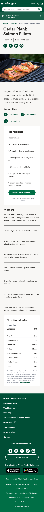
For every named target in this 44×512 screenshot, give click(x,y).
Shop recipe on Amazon (22, 192)
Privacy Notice (11, 484)
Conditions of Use (21, 489)
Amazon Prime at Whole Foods (16, 417)
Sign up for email (22, 457)
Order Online (9, 432)
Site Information (23, 497)
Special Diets (9, 427)
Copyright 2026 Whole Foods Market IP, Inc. (22, 479)
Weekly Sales (9, 408)
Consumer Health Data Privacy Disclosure (21, 493)
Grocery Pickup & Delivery (14, 398)
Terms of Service (24, 382)
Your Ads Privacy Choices (27, 484)
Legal (32, 497)
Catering (7, 412)
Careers (6, 437)
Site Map (12, 497)
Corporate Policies (22, 502)
